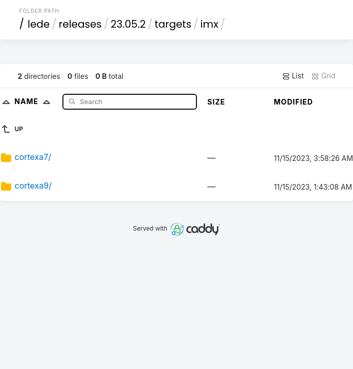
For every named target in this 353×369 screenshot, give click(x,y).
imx (209, 24)
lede (39, 24)
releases (80, 24)
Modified (293, 101)
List (293, 75)
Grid (323, 75)
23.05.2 (128, 24)
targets (173, 24)
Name (34, 101)
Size (216, 101)
